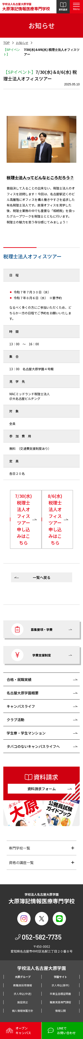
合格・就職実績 (19, 679)
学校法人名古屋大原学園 (26, 7)
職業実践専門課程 (60, 1002)
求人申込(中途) (22, 994)
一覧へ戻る (41, 577)
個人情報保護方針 (22, 1010)
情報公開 (60, 1010)
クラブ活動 (15, 719)
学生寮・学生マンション (26, 733)
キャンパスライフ (21, 706)
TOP (6, 43)
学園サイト (60, 977)
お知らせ (22, 43)
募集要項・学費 (31, 629)
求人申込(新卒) (60, 985)
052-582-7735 (42, 937)
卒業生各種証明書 (60, 994)
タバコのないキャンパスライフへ (33, 746)
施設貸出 (22, 1002)
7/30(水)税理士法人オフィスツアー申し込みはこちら (23, 519)
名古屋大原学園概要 (23, 692)
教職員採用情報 (22, 985)
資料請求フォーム (41, 788)
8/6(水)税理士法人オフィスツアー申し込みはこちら (55, 519)
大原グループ (23, 977)
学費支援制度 (31, 655)
